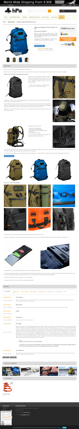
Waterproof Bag (15, 17)
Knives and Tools (34, 17)
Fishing (24, 17)
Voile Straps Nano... (7, 394)
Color (62, 32)
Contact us (70, 5)
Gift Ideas (54, 17)
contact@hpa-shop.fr (25, 414)
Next (30, 60)
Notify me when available (39, 45)
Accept (64, 427)
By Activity (45, 17)
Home (5, 17)
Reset (64, 291)
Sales (61, 17)
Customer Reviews (6, 411)
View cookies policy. (58, 427)
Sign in (74, 5)
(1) (33, 291)
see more (8, 424)
